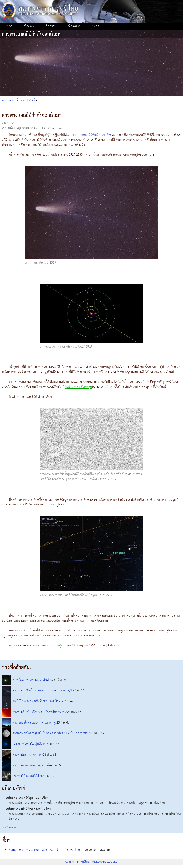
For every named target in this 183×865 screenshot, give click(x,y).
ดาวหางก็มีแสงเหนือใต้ (26, 776)
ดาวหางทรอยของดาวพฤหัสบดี (31, 765)
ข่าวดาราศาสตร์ (25, 100)
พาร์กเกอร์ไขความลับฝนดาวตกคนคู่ (34, 723)
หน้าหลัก (7, 100)
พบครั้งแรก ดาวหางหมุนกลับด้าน (32, 680)
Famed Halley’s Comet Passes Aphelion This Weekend (45, 850)
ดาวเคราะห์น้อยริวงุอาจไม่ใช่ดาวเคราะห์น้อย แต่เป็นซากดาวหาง (51, 733)
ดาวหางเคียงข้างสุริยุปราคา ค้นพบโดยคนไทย (39, 712)
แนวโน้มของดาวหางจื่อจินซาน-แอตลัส (36, 701)
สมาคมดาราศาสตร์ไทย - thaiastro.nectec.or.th (91, 861)
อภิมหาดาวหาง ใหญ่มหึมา (28, 744)
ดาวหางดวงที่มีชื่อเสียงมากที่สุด (93, 135)
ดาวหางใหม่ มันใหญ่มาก (27, 755)
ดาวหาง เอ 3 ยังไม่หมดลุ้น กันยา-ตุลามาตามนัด (41, 690)
